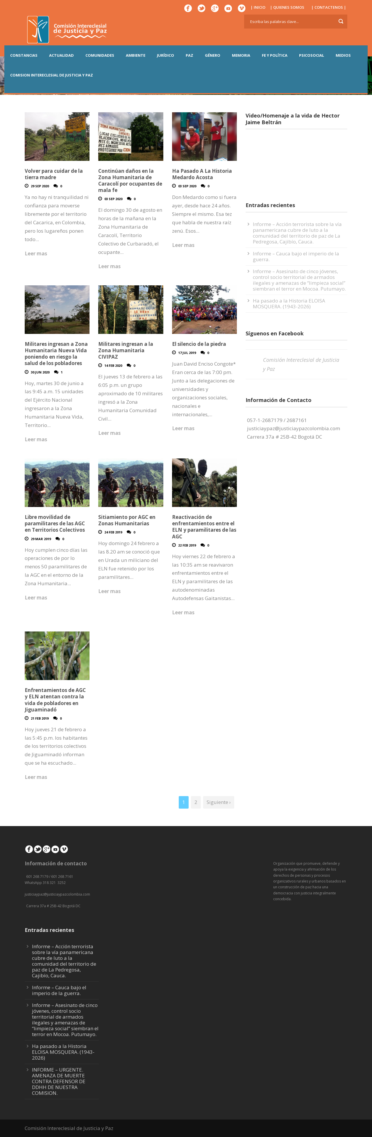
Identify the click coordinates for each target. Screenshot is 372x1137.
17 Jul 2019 (187, 352)
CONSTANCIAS (23, 55)
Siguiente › (219, 802)
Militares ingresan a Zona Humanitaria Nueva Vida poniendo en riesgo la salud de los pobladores (56, 353)
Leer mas (36, 253)
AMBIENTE (135, 55)
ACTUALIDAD (61, 55)
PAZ (189, 55)
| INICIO (258, 7)
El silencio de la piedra (199, 344)
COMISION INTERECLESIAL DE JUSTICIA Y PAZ (51, 75)
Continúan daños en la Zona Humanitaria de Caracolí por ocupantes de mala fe (130, 180)
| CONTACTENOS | (328, 7)
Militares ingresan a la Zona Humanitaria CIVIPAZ (125, 350)
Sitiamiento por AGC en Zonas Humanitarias (126, 520)
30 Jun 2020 (40, 372)
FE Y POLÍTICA (274, 55)
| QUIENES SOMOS (287, 7)
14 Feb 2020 (113, 365)
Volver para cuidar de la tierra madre (54, 174)
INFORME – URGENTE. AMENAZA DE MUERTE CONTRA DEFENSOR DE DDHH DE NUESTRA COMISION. (58, 1081)
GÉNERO (212, 55)
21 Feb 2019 (40, 718)
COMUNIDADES (99, 55)
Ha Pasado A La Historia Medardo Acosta (202, 174)
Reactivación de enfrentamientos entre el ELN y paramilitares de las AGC (204, 527)
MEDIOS (343, 55)
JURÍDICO (165, 55)
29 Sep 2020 (40, 186)
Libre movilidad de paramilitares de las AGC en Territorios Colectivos (55, 523)
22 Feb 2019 (187, 545)
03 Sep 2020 (113, 199)
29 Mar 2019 (41, 539)
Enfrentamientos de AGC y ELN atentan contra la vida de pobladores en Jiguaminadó (55, 700)
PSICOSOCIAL (311, 55)
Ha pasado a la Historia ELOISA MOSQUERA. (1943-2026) (289, 303)
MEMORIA (241, 55)
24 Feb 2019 (113, 532)
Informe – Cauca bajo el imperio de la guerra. (296, 256)
